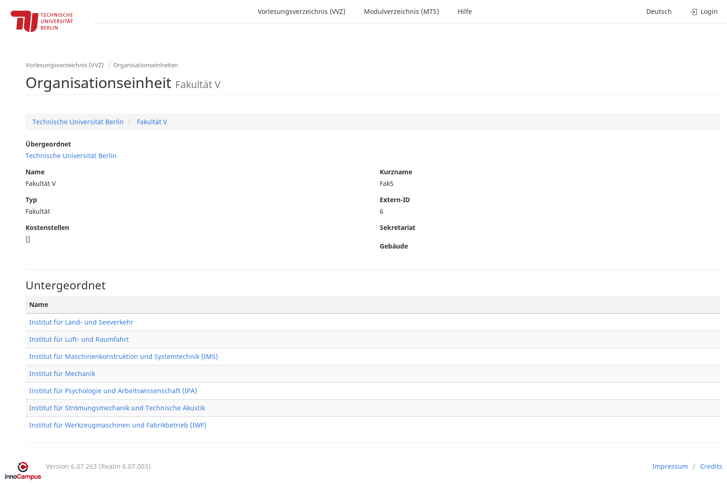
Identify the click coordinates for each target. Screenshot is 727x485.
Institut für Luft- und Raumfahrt (79, 339)
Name (35, 171)
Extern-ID (395, 199)
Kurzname (396, 171)
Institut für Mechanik (62, 373)
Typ (31, 199)
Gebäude (394, 246)
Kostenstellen (47, 227)
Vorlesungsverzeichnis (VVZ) (301, 11)
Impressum (670, 466)
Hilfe (465, 11)
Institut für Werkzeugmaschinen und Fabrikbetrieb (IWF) (117, 425)
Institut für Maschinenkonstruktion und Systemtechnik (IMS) (123, 356)
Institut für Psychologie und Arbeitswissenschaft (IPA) (113, 390)
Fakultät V (151, 121)
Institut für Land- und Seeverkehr (81, 322)
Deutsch (659, 11)
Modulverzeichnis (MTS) (401, 11)
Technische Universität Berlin (78, 121)
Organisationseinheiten (145, 65)
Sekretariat (397, 227)
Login (704, 11)
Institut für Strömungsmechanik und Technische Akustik (117, 407)
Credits (711, 466)
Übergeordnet (48, 144)
